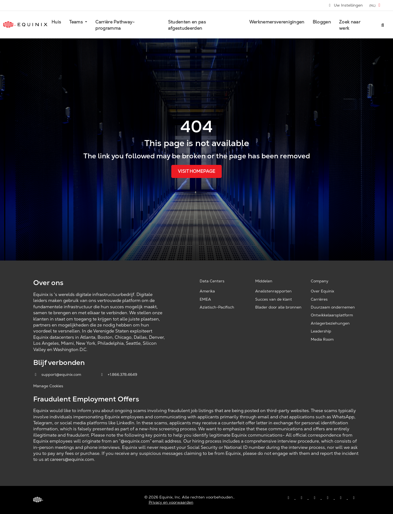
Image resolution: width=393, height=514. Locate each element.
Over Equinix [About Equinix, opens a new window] (322, 291)
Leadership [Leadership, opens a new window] (321, 331)
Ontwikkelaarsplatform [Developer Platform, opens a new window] (332, 315)
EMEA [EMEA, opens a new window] (205, 299)
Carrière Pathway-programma (115, 25)
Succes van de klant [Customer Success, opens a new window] (273, 299)
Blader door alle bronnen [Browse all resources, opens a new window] (278, 307)
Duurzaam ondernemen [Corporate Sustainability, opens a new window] (333, 307)
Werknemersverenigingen (276, 22)
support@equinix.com (57, 374)
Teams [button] (76, 22)
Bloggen (322, 22)
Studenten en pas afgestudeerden (187, 25)
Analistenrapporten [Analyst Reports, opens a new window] (273, 291)
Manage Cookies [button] (48, 385)
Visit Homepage (196, 171)
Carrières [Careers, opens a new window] (319, 299)
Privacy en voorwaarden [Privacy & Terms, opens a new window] (171, 502)
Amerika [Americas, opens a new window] (207, 291)
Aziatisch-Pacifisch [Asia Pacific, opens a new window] (217, 307)
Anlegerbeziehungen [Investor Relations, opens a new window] (330, 323)
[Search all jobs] (383, 24)
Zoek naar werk (349, 25)
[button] (375, 5)
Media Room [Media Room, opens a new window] (322, 339)
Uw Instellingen (345, 5)
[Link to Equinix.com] (25, 24)
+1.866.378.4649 (119, 374)
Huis (56, 22)
